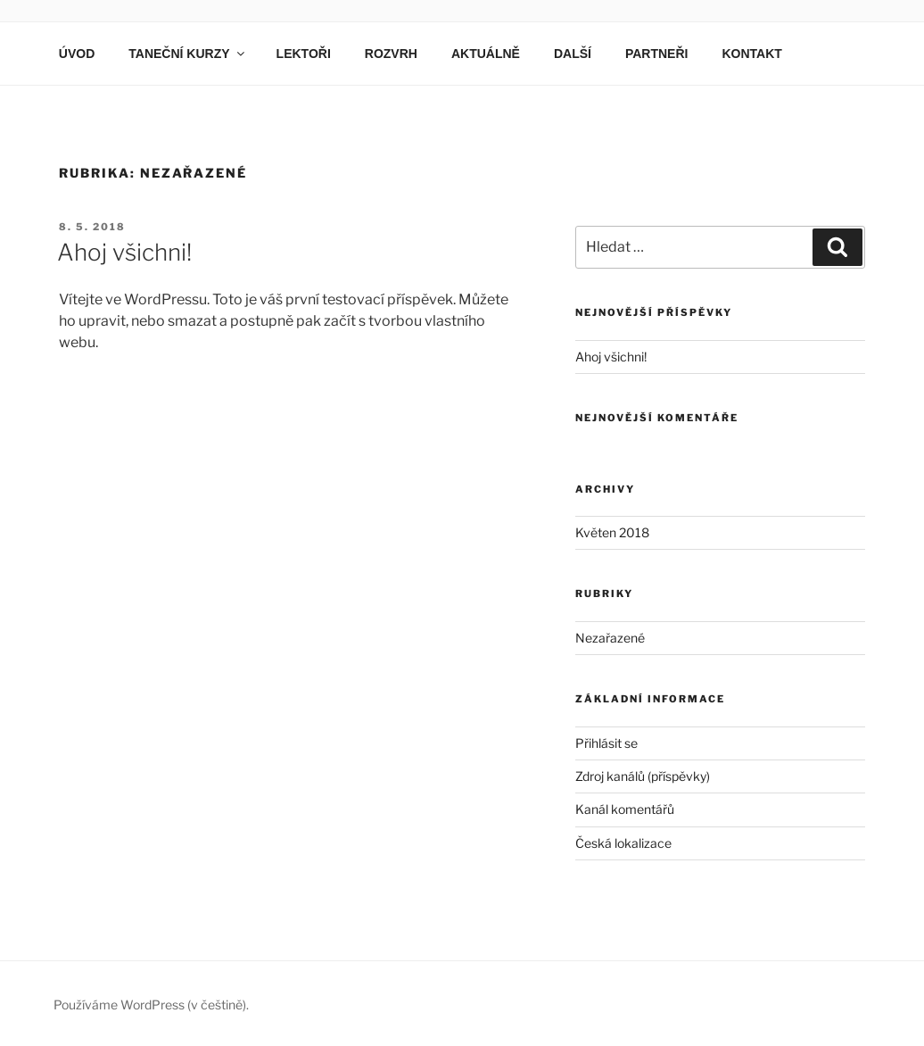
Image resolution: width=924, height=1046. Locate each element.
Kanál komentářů (624, 809)
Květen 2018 (612, 532)
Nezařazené (610, 637)
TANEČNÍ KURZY (187, 53)
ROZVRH (391, 53)
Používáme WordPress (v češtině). (151, 1004)
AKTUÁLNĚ (485, 53)
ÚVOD (77, 53)
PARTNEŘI (657, 53)
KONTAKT (751, 53)
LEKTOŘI (303, 53)
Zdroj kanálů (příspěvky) (642, 776)
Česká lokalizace (623, 843)
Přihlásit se (606, 743)
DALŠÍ (572, 53)
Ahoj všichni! (124, 252)
